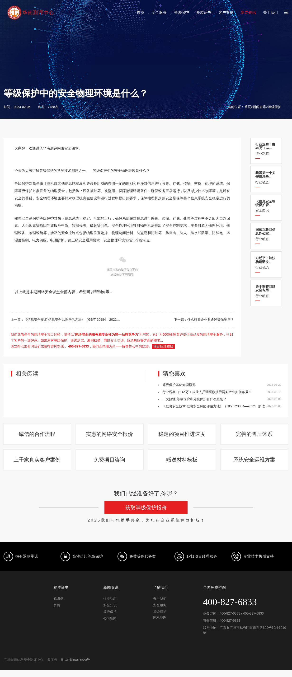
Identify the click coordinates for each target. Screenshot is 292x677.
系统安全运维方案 (255, 465)
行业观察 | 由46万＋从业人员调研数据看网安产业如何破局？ (207, 392)
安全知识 (266, 205)
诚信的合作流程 (37, 436)
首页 (140, 12)
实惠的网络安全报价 (110, 436)
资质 (56, 612)
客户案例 (226, 12)
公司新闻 (110, 625)
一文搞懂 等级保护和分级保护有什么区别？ (194, 399)
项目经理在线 (163, 346)
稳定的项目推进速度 (182, 436)
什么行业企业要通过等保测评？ (210, 319)
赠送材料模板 (182, 465)
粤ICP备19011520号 (76, 666)
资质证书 (203, 12)
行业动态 (266, 148)
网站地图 (159, 624)
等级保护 (181, 12)
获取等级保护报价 (146, 514)
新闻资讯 (248, 12)
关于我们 (270, 12)
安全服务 (159, 12)
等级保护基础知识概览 (179, 385)
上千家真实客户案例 (37, 465)
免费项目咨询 (110, 465)
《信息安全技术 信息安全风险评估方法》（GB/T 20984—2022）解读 (75, 319)
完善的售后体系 (255, 436)
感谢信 (58, 605)
